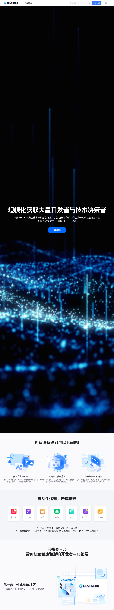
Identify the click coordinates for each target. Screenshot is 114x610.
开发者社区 (28, 3)
